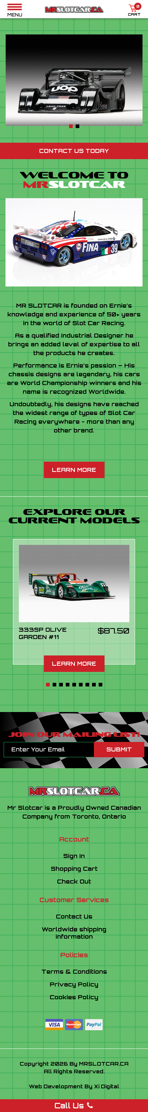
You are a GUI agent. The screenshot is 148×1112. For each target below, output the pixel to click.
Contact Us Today (74, 150)
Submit (119, 749)
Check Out (74, 881)
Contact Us (74, 916)
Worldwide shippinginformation (74, 933)
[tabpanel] (74, 80)
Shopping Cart (74, 868)
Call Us (74, 1105)
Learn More (74, 469)
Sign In (74, 855)
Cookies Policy (74, 997)
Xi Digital (106, 1086)
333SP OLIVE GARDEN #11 (43, 633)
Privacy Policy (74, 984)
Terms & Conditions (74, 971)
